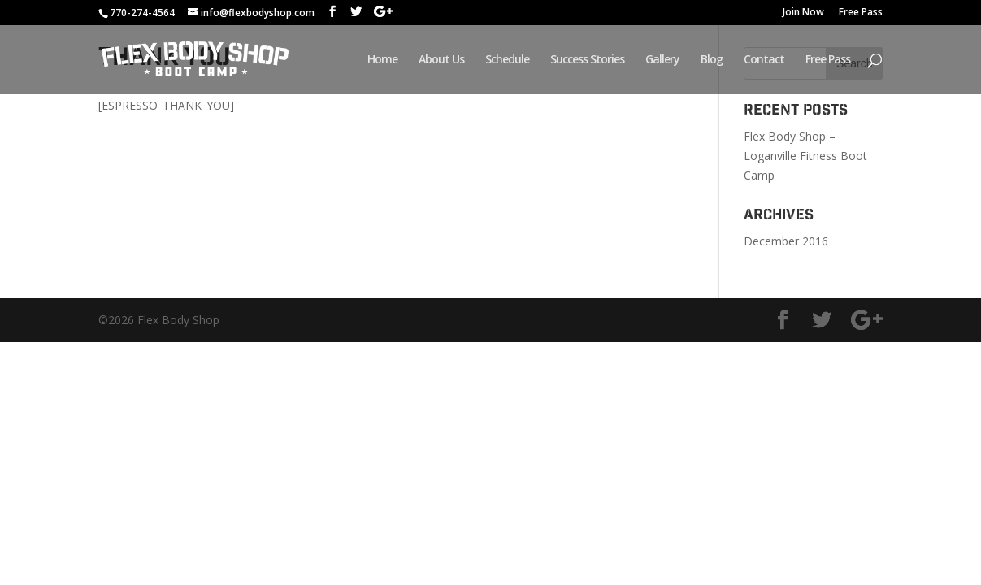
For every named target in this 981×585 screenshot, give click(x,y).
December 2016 (786, 241)
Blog (712, 60)
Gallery (662, 60)
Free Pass (861, 13)
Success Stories (587, 60)
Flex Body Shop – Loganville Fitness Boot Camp (805, 155)
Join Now (803, 13)
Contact (764, 60)
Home (382, 60)
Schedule (507, 60)
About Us (441, 60)
